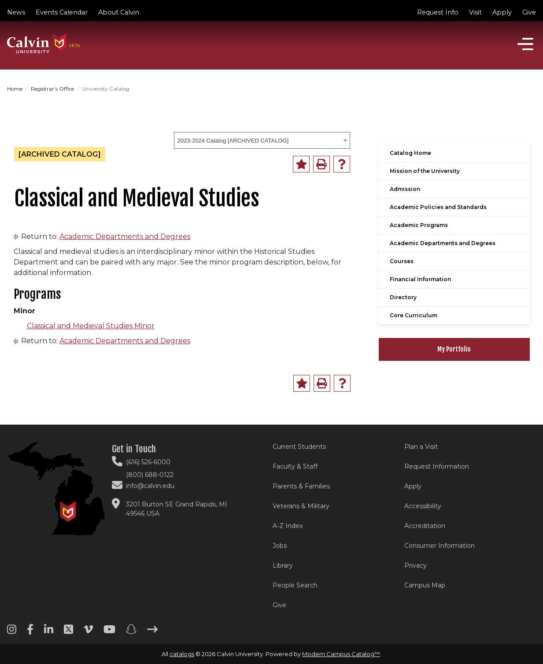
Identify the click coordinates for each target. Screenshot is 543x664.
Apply (502, 12)
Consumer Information (439, 546)
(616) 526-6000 (148, 462)
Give (529, 12)
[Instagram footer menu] (11, 632)
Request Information (436, 466)
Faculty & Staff (295, 466)
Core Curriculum (413, 315)
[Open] (525, 44)
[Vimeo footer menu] (88, 632)
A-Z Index (288, 526)
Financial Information (420, 279)
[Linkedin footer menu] (48, 632)
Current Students (299, 447)
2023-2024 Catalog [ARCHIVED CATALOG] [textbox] (232, 140)
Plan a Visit (421, 447)
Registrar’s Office (52, 88)
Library (283, 565)
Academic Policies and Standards (438, 207)
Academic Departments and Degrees (124, 236)
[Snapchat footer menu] (131, 632)
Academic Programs (419, 225)
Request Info (437, 12)
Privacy (415, 565)
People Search (295, 585)
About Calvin (118, 12)
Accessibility (422, 506)
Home (14, 88)
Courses (402, 261)
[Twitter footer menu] (68, 632)
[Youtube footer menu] (109, 632)
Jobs (280, 546)
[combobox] (262, 140)
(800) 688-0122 (150, 475)
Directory (403, 297)
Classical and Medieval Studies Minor (91, 326)
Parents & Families (301, 486)
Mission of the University (425, 171)
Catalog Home (410, 153)
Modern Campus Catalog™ (341, 653)
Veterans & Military (301, 506)
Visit (475, 12)
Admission (405, 189)
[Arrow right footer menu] (152, 632)
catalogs (182, 653)
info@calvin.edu (150, 486)
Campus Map (424, 585)
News (16, 12)
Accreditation (424, 526)
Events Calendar (62, 12)
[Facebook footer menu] (30, 632)
